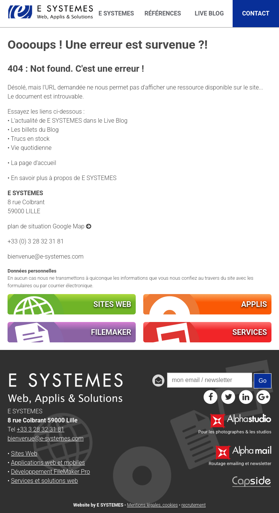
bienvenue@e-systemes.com (46, 256)
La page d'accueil (33, 162)
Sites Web (24, 453)
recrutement (193, 505)
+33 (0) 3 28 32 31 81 (36, 241)
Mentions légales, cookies (152, 505)
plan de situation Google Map (49, 226)
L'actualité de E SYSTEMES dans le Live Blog (69, 120)
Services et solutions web (44, 480)
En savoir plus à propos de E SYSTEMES (64, 178)
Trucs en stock (30, 138)
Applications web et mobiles (48, 462)
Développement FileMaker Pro (50, 471)
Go (263, 380)
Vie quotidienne (31, 147)
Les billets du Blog (35, 129)
